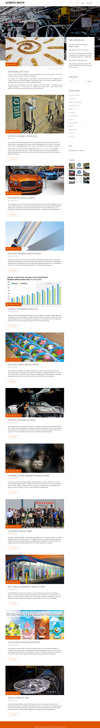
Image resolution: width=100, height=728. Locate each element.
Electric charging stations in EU (22, 136)
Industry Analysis (73, 122)
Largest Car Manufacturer (75, 102)
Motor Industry (72, 129)
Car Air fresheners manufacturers (24, 638)
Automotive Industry (74, 105)
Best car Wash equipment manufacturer (26, 583)
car (78, 150)
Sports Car (71, 136)
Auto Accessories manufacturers (23, 363)
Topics (82, 3)
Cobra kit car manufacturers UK (23, 307)
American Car (72, 98)
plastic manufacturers (45, 148)
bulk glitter (47, 74)
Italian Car (71, 126)
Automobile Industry (74, 95)
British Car (71, 109)
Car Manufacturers (13, 200)
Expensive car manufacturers (21, 418)
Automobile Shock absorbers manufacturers (28, 473)
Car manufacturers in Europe (21, 197)
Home (77, 3)
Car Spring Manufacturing (20, 528)
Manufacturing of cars (18, 693)
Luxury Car (71, 133)
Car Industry (72, 112)
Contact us (89, 3)
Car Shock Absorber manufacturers (24, 252)
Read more (13, 159)
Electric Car (11, 138)
